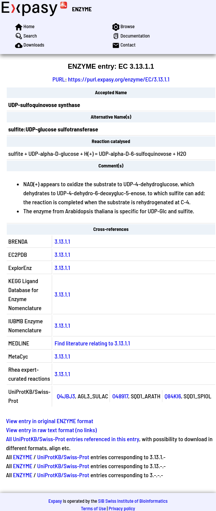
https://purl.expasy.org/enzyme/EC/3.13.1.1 (118, 79)
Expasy (55, 501)
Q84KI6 (173, 395)
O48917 (120, 395)
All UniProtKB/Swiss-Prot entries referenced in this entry (72, 438)
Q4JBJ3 (66, 395)
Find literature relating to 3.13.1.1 (92, 343)
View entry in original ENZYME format (49, 420)
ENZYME (82, 8)
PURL (58, 79)
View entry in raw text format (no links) (51, 429)
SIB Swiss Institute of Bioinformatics (133, 501)
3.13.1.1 (62, 241)
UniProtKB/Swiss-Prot (63, 456)
